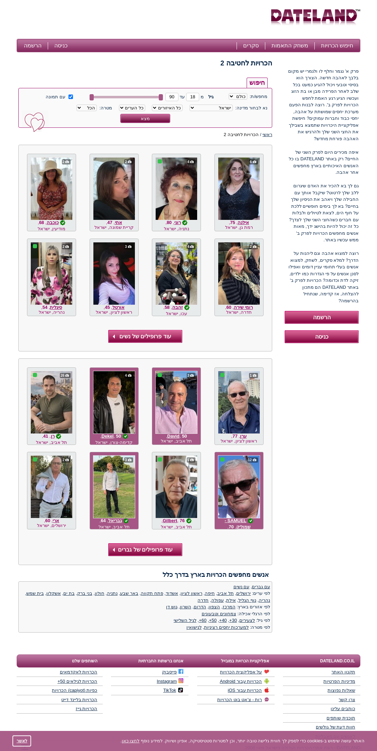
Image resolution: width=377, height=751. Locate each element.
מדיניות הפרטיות (339, 681)
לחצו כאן (131, 740)
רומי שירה (243, 307)
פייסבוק (172, 671)
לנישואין (194, 627)
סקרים (251, 45)
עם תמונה (59, 96)
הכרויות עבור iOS (248, 690)
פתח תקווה (152, 593)
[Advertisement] (143, 20)
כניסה (60, 45)
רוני (177, 222)
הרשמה (33, 45)
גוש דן (171, 606)
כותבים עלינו (343, 708)
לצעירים (247, 620)
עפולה (217, 600)
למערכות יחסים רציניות (226, 627)
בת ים (69, 593)
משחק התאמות (290, 45)
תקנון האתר (343, 671)
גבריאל (115, 520)
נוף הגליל (247, 600)
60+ (202, 620)
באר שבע (129, 593)
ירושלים (243, 593)
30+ (233, 620)
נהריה (264, 600)
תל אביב (225, 593)
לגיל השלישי (185, 620)
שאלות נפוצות (341, 690)
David (173, 436)
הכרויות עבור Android (244, 681)
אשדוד (172, 593)
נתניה (112, 593)
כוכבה (53, 222)
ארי (56, 520)
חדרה (203, 600)
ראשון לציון (191, 593)
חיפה (210, 593)
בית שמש (35, 593)
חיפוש (257, 82)
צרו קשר (347, 699)
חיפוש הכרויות (337, 45)
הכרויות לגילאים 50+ (77, 681)
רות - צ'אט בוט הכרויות (243, 699)
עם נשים (241, 586)
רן (53, 436)
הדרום (200, 606)
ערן (243, 436)
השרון (185, 606)
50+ (213, 620)
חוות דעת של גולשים (335, 727)
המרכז (229, 606)
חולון (99, 593)
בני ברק (84, 593)
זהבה (177, 307)
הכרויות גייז (87, 708)
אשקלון (53, 593)
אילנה (243, 222)
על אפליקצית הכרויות (244, 671)
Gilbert (170, 520)
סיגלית (56, 307)
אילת (231, 600)
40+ (223, 620)
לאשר (22, 741)
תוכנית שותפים (341, 718)
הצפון (214, 606)
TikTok (173, 690)
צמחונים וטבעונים (219, 613)
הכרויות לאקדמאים (79, 671)
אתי (118, 222)
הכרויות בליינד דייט (79, 699)
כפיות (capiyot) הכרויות (74, 690)
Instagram (170, 681)
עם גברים (261, 586)
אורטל (118, 307)
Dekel (108, 436)
